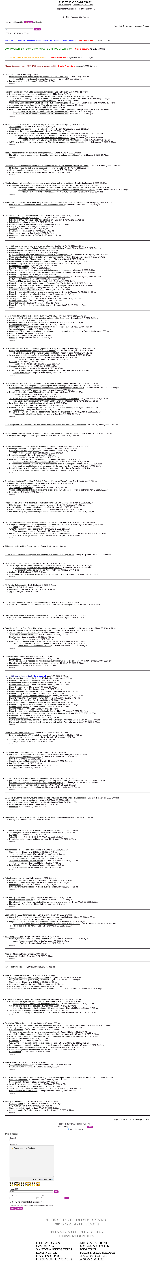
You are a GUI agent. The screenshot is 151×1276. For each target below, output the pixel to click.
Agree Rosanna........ (22, 941)
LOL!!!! (12, 587)
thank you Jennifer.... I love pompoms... (29, 470)
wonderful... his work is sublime (22, 800)
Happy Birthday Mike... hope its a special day (28, 263)
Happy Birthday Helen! (18, 694)
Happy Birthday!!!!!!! (17, 268)
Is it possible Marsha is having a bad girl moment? (26, 778)
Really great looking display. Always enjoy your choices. (32, 351)
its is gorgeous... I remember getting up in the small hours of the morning (39, 1045)
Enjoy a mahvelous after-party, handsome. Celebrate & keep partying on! (39, 255)
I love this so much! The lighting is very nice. (27, 322)
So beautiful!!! (15, 1052)
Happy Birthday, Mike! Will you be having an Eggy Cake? (33, 283)
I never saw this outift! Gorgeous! (23, 81)
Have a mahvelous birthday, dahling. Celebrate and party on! (34, 720)
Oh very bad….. (15, 665)
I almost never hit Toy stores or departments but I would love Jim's (40, 112)
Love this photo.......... (18, 865)
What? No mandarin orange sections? (25, 529)
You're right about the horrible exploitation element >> (35, 135)
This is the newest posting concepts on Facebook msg (32, 129)
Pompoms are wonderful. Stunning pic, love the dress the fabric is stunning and (42, 464)
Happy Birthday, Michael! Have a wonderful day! (29, 305)
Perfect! (12, 485)
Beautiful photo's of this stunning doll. (24, 224)
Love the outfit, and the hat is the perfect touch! (29, 459)
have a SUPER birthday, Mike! (22, 288)
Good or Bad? (11, 656)
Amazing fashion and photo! (21, 172)
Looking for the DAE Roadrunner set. (20, 915)
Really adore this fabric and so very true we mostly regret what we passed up (41, 1036)
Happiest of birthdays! (18, 689)
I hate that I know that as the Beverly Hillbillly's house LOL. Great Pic (38, 77)
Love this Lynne (15, 765)
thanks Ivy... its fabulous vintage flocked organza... (34, 462)
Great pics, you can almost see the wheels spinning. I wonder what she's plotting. (43, 661)
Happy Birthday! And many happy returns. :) (27, 698)
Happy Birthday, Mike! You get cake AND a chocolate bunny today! (37, 285)
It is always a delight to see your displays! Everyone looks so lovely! (37, 386)
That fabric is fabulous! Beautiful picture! (26, 861)
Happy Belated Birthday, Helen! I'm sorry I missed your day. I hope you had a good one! (41, 433)
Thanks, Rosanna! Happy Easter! (27, 357)
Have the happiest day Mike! (21, 253)
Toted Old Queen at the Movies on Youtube (31, 644)
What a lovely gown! (17, 986)
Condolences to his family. (20, 107)
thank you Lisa (19, 863)
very (15, 741)
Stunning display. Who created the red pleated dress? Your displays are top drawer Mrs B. (46, 388)
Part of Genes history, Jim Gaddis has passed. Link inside (29, 92)
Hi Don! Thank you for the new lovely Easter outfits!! (35, 353)
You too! (17, 394)
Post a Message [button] (64, 5)
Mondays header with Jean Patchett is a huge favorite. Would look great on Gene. (39, 183)
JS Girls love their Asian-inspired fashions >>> (24, 830)
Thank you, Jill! (19, 405)
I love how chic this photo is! (21, 900)
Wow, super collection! (19, 837)
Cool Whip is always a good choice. (28, 535)
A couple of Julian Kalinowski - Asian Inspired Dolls (26, 999)
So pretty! (13, 492)
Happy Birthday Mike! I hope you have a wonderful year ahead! (35, 272)
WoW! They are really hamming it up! (24, 1084)
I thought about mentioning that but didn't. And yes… (35, 79)
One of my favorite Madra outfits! (23, 761)
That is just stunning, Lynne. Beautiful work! (27, 1028)
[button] (39, 1186)
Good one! (13, 589)
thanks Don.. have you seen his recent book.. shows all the (38, 1012)
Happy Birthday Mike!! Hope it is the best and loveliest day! (33, 292)
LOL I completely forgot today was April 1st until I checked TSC (35, 512)
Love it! (12, 759)
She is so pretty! (16, 1104)
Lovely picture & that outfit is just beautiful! (26, 448)
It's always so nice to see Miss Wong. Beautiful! (29, 939)
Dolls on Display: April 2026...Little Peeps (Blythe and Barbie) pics (32, 349)
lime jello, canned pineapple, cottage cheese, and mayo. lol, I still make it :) (40, 525)
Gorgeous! (13, 233)
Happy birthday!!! (16, 715)
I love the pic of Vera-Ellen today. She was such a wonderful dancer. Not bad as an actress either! (45, 425)
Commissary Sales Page (83, 5)
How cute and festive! (18, 1080)
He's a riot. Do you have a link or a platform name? (30, 641)
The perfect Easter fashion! (20, 488)
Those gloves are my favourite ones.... (25, 757)
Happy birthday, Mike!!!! (19, 266)
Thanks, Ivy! (18, 410)
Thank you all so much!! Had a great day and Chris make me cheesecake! (40, 270)
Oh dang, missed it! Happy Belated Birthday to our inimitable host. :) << (39, 248)
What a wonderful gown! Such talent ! (24, 802)
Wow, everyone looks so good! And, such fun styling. (31, 355)
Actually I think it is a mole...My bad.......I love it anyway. (45, 192)
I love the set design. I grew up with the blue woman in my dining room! (38, 902)
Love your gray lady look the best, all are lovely (28, 887)
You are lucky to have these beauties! (25, 1006)
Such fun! (13, 362)
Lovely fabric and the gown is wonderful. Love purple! (31, 1047)
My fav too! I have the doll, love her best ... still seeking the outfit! (36, 168)
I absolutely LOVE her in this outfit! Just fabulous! (30, 220)
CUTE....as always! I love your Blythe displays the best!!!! (33, 370)
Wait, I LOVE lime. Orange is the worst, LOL (27, 509)
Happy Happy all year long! (20, 250)
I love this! (13, 807)
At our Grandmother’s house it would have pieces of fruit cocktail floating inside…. (43, 605)
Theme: (8, 1062)
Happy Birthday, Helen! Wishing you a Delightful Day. (31, 711)
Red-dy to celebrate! (13, 1101)
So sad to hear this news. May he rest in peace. (29, 94)
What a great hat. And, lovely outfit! (24, 451)
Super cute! (14, 1082)
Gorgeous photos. (17, 235)
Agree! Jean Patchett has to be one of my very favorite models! (35, 185)
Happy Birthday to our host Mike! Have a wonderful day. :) (29, 246)
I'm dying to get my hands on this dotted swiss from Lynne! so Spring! (38, 327)
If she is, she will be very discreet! (23, 785)
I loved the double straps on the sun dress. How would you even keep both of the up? (44, 155)
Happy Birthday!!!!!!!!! (18, 274)
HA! (15, 768)
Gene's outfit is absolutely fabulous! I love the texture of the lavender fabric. (40, 490)
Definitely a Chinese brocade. (17, 1023)
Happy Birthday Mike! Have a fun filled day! (27, 294)
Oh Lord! (13, 572)
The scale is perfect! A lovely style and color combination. (33, 1032)
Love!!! (12, 338)
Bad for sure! (15, 659)
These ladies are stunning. (20, 1010)
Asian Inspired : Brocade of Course (19, 850)
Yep (10, 592)
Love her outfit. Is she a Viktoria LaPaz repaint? (29, 735)
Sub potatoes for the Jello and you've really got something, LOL (35, 574)
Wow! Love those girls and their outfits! (25, 1001)
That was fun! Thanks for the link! (23, 635)
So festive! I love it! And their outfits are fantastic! (29, 1088)
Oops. (12, 956)
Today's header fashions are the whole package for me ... (29, 153)
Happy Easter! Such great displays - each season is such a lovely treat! (39, 407)
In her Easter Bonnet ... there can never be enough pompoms (30, 446)
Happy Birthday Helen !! (19, 685)
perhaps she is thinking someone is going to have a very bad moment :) (39, 781)
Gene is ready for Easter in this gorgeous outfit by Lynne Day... (31, 316)
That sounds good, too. (23, 531)
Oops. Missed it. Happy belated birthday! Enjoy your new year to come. (39, 257)
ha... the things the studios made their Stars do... (29, 617)
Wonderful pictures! (17, 329)
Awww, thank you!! (21, 373)
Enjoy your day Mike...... (19, 279)
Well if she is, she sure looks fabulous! (25, 787)
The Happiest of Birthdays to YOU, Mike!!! (26, 299)
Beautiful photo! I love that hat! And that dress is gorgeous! (33, 468)
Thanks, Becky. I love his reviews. (23, 633)
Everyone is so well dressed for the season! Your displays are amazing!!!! (39, 412)
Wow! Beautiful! (16, 804)
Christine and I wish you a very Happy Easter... (24, 215)
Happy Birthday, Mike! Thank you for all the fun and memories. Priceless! (39, 277)
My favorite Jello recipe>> (16, 585)
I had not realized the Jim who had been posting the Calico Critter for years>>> (42, 109)
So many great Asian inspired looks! (24, 832)
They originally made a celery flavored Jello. (32, 570)
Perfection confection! (18, 325)
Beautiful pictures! (16, 1067)
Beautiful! (13, 320)
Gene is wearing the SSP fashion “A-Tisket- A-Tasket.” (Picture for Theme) (36, 481)
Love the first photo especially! (22, 882)
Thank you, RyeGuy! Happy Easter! (28, 414)
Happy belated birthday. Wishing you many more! (29, 259)
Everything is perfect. (18, 226)
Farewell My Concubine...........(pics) (20, 898)
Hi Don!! (21, 943)
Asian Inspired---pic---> (14, 878)
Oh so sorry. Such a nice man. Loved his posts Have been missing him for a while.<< (44, 103)
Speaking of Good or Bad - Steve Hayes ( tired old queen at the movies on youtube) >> (41, 628)
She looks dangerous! (18, 739)
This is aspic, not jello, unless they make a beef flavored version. (36, 566)
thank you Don (19, 867)
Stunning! (13, 229)
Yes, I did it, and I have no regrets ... (20, 752)
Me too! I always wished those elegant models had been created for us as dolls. (46, 187)
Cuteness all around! (18, 366)
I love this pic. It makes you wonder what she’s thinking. (32, 663)
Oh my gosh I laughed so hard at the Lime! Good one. (28, 602)
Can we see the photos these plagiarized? (26, 131)
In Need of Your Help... (14, 967)
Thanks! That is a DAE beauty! (26, 390)
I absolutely (14, 222)
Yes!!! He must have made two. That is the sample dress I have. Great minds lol (46, 924)
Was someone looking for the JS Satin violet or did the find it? (30, 817)
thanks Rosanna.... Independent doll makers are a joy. (36, 1004)
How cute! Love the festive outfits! (23, 1091)
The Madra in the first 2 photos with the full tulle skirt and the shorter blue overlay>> (44, 399)
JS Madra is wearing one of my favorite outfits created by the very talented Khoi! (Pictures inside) (45, 798)
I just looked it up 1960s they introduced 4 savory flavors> (37, 568)
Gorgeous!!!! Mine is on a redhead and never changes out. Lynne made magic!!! (42, 331)
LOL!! (11, 763)
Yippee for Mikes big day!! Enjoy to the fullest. (28, 281)
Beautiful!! (13, 231)
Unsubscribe (79, 1129)
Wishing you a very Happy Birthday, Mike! (26, 290)
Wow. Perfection (16, 1030)
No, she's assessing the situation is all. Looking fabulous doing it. (36, 783)
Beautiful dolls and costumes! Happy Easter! (28, 392)
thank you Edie (19, 859)
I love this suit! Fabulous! (20, 904)
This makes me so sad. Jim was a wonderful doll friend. (32, 101)
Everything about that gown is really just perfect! (29, 978)
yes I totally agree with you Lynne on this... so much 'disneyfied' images (51, 140)
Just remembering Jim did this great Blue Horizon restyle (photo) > (37, 96)
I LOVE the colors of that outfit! (22, 483)
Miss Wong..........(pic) (14, 937)
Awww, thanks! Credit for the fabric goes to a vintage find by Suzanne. (38, 318)
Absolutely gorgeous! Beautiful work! (24, 1049)
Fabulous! (13, 333)
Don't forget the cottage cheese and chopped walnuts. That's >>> (32, 522)
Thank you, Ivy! (19, 368)
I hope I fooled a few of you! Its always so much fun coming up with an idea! (36, 503)
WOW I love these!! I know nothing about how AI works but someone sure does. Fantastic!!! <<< (49, 142)
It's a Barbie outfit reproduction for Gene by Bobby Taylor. (37, 401)
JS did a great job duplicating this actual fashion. (29, 170)
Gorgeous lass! (15, 1108)
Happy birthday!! (16, 303)
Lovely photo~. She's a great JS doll (24, 218)
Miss (7, 954)
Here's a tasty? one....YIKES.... (18, 563)
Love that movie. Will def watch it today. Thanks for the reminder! (36, 205)
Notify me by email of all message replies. (28, 1208)
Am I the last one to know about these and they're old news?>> (31, 125)
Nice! (15, 527)
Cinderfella (9, 75)
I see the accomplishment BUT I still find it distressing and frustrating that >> (41, 133)
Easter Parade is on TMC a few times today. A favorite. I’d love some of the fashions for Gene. (44, 203)
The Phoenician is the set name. (23, 926)
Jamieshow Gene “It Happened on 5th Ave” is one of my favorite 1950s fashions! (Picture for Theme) (47, 166)
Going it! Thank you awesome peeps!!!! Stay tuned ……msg (34, 917)
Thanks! (21, 396)
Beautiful (13, 1039)
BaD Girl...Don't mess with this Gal (19, 733)
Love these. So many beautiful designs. (26, 403)
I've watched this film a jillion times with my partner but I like (34, 630)
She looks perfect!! (17, 984)
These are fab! (15, 127)
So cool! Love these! (17, 1086)
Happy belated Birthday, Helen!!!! (23, 683)
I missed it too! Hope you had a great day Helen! (29, 436)
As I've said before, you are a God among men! (29, 507)
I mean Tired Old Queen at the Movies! (34, 646)
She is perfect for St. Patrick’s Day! (24, 1110)
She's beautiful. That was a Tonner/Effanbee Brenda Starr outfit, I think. (39, 989)
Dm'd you (13, 820)
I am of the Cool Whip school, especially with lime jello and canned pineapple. (41, 533)
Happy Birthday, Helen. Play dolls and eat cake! (29, 696)
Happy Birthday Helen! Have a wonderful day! (28, 704)
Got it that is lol (19, 919)
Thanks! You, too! (25, 359)
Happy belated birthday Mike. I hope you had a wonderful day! (35, 261)
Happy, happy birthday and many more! (25, 691)
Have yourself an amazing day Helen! (25, 678)
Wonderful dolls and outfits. (20, 1065)
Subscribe (71, 1129)
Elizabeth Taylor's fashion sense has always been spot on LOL (31, 615)
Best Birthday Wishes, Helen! (21, 700)
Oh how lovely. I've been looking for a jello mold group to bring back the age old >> (39, 555)
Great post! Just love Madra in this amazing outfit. (30, 754)
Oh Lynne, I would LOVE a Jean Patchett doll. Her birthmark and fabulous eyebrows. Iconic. (56, 190)
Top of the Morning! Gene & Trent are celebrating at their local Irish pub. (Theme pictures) (42, 1078)
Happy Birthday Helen (18, 680)
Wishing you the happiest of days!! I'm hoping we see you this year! (37, 713)
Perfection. (14, 1041)
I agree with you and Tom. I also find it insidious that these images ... (46, 138)
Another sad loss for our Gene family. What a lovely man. (33, 105)
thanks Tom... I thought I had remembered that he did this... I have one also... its (46, 98)
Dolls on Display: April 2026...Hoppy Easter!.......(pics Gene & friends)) (34, 383)
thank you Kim (19, 457)
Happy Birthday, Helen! (19, 707)
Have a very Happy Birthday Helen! (24, 702)
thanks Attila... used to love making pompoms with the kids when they (42, 466)
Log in (28, 22)
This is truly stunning (18, 856)
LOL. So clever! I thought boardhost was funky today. (31, 505)
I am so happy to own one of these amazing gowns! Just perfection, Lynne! (40, 1025)
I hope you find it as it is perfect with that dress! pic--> (31, 921)
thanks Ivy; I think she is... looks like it (29, 737)
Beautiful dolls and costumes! (21, 880)
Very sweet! (14, 1106)
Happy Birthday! (16, 709)
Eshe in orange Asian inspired (17, 975)
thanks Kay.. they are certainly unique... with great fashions (38, 1008)
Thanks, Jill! (18, 364)
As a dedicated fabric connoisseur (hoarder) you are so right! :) (35, 1034)
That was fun (18, 639)
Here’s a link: (14, 637)
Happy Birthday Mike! (18, 296)
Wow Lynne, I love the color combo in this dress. (29, 1043)
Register (31, 1148)
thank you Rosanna (21, 453)
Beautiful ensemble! (17, 455)
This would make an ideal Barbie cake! (21, 546)
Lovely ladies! (15, 885)
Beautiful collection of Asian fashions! (25, 839)
